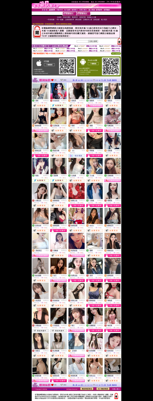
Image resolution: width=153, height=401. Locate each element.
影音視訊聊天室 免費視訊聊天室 (56, 389)
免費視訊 (46, 100)
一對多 (83, 150)
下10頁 (109, 80)
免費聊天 (64, 100)
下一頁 (103, 80)
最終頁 (114, 80)
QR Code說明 (116, 53)
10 (99, 80)
